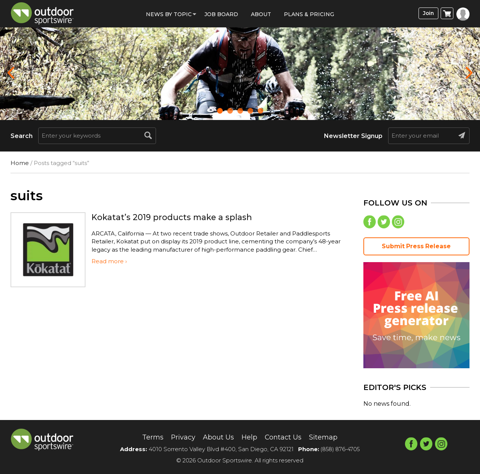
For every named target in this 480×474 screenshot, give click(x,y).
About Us (217, 436)
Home (19, 162)
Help (249, 436)
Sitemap (330, 436)
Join (427, 13)
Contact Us (286, 436)
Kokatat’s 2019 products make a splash (179, 217)
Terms (145, 436)
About (261, 14)
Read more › (109, 261)
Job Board (221, 14)
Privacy (178, 436)
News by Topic (169, 14)
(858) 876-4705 (340, 449)
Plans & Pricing (309, 14)
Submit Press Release (416, 248)
